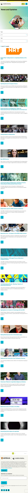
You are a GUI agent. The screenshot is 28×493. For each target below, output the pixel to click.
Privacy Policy (13, 485)
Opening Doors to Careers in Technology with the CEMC (13, 310)
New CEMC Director (5, 159)
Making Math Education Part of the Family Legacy (11, 334)
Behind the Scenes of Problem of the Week (10, 406)
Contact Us (4, 470)
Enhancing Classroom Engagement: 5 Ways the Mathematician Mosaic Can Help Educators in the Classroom (14, 109)
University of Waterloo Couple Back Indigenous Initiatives (13, 381)
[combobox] (14, 34)
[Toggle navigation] (26, 4)
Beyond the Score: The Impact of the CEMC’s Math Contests (14, 233)
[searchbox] (14, 34)
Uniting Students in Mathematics (8, 134)
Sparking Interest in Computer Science (9, 83)
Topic (2, 31)
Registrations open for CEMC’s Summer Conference (12, 208)
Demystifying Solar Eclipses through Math (10, 431)
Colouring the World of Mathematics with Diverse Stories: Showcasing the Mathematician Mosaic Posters (13, 183)
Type (2, 38)
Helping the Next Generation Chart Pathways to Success (13, 358)
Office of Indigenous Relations (7, 467)
